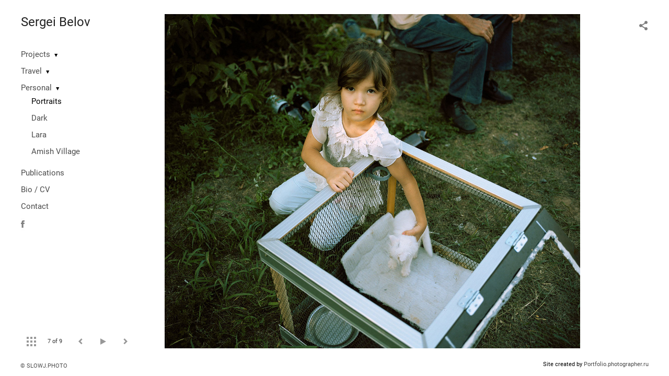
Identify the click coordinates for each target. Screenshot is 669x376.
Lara (39, 134)
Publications (42, 173)
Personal (36, 87)
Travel (31, 71)
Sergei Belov (55, 22)
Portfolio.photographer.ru (616, 364)
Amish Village (55, 151)
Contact (35, 206)
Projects (35, 54)
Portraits (46, 101)
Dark (39, 118)
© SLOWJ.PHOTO (43, 365)
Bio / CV (35, 189)
